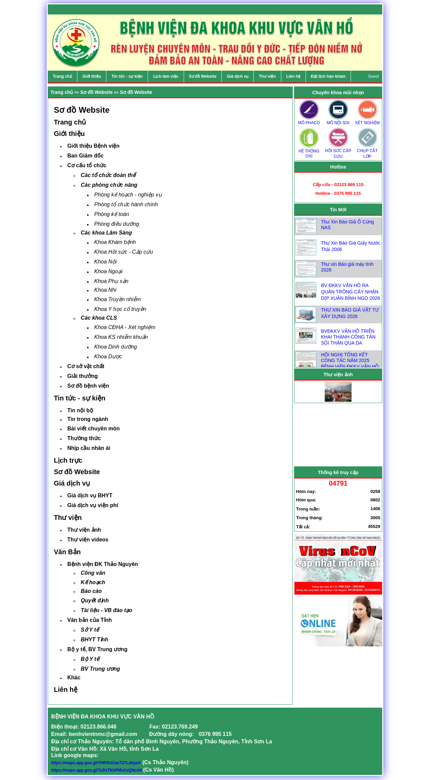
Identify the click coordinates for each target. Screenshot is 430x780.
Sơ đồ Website (96, 92)
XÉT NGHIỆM (367, 120)
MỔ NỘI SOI (338, 120)
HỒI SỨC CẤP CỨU (338, 151)
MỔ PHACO (308, 120)
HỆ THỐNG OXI (308, 151)
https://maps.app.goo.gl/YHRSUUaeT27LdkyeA (96, 762)
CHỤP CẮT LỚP (367, 151)
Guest (373, 76)
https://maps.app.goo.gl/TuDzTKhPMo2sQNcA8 (96, 770)
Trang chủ (61, 92)
